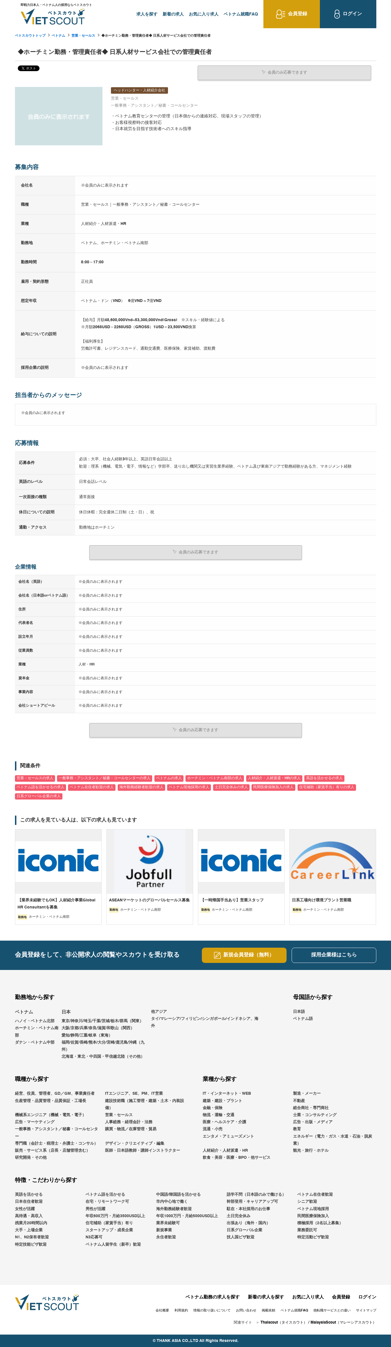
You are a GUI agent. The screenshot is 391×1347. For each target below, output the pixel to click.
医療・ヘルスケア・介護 (224, 1122)
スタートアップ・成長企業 (109, 1230)
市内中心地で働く (172, 1202)
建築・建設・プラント (222, 1101)
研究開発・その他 (31, 1158)
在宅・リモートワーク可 (107, 1202)
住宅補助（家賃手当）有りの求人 (326, 787)
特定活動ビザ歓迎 (313, 1237)
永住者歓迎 (166, 1237)
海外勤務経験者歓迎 (174, 1209)
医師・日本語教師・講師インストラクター (142, 1151)
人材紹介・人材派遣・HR (225, 1151)
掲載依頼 (268, 1310)
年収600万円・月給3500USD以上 (115, 1216)
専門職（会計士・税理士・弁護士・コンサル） (56, 1144)
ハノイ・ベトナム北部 (34, 1021)
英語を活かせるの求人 (324, 778)
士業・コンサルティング (315, 1115)
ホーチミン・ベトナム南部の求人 (214, 778)
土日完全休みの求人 (231, 787)
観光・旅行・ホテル (311, 1151)
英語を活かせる (29, 1195)
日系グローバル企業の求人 (39, 796)
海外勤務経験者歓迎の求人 (141, 787)
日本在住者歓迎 (29, 1202)
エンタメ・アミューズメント (228, 1136)
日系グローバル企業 (244, 1230)
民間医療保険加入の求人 (273, 787)
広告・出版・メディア (313, 1122)
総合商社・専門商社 (311, 1108)
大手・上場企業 (29, 1230)
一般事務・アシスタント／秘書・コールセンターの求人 (104, 778)
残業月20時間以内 (31, 1223)
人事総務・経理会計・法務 (128, 1122)
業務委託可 (307, 1230)
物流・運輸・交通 (218, 1115)
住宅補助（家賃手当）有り (109, 1223)
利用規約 (181, 1310)
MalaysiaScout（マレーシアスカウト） (343, 1322)
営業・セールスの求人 (35, 778)
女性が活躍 (25, 1209)
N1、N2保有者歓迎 (32, 1237)
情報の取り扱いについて (212, 1310)
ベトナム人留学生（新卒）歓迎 (113, 1244)
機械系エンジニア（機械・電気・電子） (50, 1115)
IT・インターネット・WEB (227, 1094)
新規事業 (164, 1230)
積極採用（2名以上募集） (320, 1223)
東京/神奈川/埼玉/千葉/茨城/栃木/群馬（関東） (102, 1021)
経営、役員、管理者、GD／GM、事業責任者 (55, 1094)
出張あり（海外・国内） (248, 1223)
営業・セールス (83, 36)
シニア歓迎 (307, 1202)
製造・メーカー (307, 1094)
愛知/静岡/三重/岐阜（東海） (87, 1035)
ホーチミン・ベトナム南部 (36, 1031)
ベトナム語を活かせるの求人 (40, 787)
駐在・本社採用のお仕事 (248, 1209)
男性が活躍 (95, 1209)
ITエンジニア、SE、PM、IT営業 (134, 1094)
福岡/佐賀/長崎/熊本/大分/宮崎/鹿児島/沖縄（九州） (103, 1046)
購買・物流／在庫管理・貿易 (130, 1129)
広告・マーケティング (34, 1122)
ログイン (367, 1297)
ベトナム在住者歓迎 (315, 1195)
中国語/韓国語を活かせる (178, 1195)
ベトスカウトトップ (30, 36)
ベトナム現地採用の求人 (189, 787)
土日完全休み (238, 1216)
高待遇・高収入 (29, 1216)
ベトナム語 (303, 1018)
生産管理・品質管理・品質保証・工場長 (50, 1101)
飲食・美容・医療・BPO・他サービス (236, 1158)
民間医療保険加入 (313, 1216)
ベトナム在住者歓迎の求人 (92, 787)
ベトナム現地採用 (313, 1209)
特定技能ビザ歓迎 (31, 1244)
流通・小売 (212, 1129)
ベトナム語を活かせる (105, 1195)
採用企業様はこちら (334, 955)
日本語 (299, 1011)
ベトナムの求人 (169, 778)
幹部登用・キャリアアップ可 (252, 1202)
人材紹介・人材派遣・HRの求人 (274, 778)
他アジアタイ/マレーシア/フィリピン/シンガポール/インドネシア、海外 (204, 1018)
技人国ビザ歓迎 (240, 1237)
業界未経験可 (168, 1223)
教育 (297, 1129)
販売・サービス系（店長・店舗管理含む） (52, 1151)
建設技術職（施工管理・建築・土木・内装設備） (144, 1104)
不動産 (299, 1101)
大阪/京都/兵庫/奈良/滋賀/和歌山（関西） (98, 1028)
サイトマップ (366, 1310)
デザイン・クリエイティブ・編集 (134, 1144)
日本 (66, 1012)
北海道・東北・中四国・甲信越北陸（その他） (103, 1057)
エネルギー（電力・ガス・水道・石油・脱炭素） (332, 1139)
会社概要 (162, 1310)
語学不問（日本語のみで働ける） (256, 1195)
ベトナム (58, 36)
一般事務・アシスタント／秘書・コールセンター (56, 1132)
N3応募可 (94, 1237)
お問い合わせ (246, 1310)
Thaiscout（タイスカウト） (284, 1322)
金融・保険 (212, 1108)
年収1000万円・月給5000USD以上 (187, 1216)
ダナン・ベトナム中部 (34, 1042)
